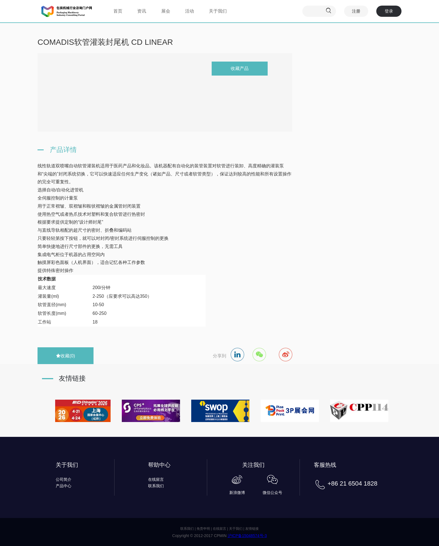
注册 (356, 11)
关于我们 (218, 11)
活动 (189, 11)
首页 (117, 11)
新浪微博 (237, 492)
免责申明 (203, 529)
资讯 (141, 11)
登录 (389, 11)
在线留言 (156, 479)
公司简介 (63, 479)
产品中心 (63, 486)
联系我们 (156, 486)
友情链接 (252, 529)
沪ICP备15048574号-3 (247, 535)
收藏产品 (240, 68)
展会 (165, 11)
